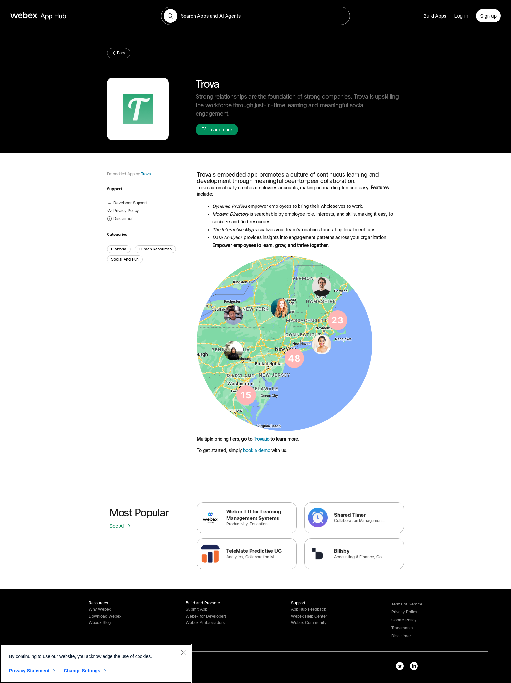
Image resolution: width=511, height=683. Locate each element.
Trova (145, 174)
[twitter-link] (401, 667)
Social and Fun (125, 259)
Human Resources (155, 249)
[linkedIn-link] (415, 667)
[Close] (183, 654)
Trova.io (262, 439)
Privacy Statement (29, 672)
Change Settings (82, 672)
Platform (118, 249)
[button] (170, 16)
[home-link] (50, 16)
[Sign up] (488, 15)
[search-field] (255, 16)
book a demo (256, 450)
